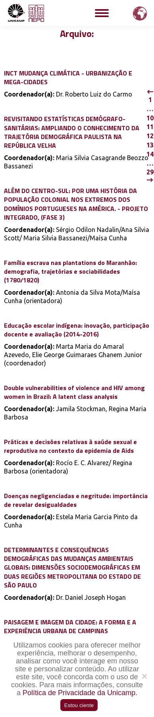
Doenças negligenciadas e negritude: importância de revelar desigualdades (76, 500)
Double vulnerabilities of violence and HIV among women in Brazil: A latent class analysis (74, 392)
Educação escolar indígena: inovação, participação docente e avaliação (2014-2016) (76, 330)
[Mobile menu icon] (101, 13)
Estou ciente (79, 705)
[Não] (144, 676)
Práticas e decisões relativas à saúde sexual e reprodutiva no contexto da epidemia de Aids (70, 446)
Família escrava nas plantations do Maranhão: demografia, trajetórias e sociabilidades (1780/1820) (70, 271)
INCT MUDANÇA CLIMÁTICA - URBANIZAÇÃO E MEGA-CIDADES (68, 77)
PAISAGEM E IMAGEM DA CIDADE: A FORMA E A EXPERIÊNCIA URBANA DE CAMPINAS (70, 626)
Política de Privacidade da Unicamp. (80, 693)
